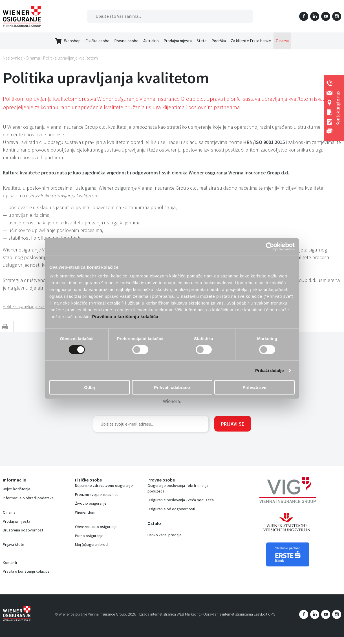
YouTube (325, 16)
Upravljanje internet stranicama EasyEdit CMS (239, 614)
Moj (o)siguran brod (91, 544)
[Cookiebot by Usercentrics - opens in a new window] (270, 246)
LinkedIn (314, 16)
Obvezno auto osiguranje (96, 526)
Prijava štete (13, 544)
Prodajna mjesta (178, 40)
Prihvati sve (254, 387)
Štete (202, 40)
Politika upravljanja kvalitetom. (31, 306)
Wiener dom (85, 512)
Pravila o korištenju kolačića (26, 571)
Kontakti (10, 562)
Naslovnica (13, 58)
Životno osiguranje (91, 503)
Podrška (218, 40)
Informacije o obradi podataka (28, 497)
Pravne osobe (126, 40)
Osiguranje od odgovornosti (171, 508)
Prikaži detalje (269, 370)
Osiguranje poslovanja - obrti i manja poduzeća (177, 488)
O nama (282, 40)
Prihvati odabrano (172, 387)
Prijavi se (232, 424)
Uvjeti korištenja (16, 488)
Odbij (89, 387)
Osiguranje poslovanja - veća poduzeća (180, 499)
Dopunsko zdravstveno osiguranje (104, 485)
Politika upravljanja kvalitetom (70, 58)
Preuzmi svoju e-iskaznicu (96, 494)
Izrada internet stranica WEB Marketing (169, 614)
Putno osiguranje (89, 535)
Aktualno (151, 40)
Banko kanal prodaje (164, 534)
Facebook (303, 16)
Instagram (336, 16)
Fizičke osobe (97, 40)
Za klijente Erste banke (251, 40)
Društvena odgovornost (23, 530)
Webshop (68, 41)
